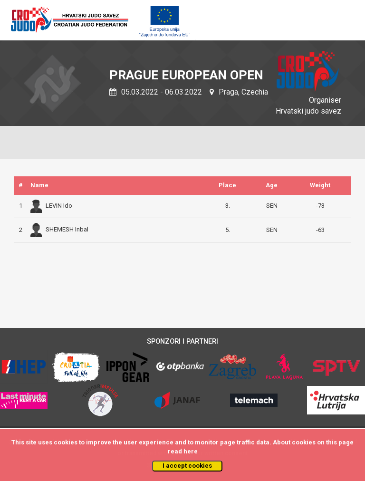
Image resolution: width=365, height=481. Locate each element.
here (190, 451)
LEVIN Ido (51, 205)
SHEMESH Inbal (59, 229)
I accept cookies (187, 465)
